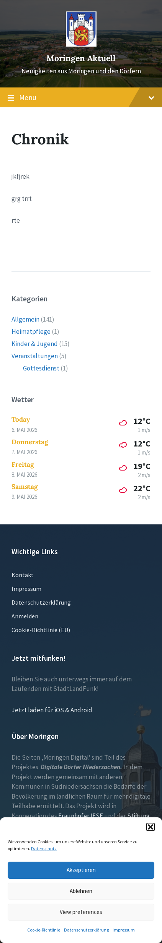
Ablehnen (81, 890)
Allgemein (25, 319)
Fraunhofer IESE (80, 816)
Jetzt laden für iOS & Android (51, 710)
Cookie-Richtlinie (43, 930)
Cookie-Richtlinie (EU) (40, 630)
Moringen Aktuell (81, 58)
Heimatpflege (31, 331)
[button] (150, 827)
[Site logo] (81, 44)
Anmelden (24, 616)
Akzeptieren (81, 869)
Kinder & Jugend (34, 344)
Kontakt (22, 575)
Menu (81, 98)
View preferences (81, 912)
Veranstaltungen (34, 356)
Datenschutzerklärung (86, 930)
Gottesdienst (41, 368)
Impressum (124, 930)
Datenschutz (44, 848)
